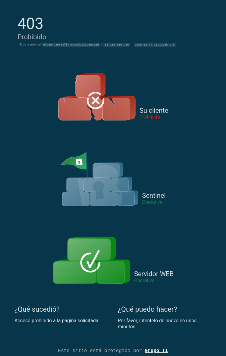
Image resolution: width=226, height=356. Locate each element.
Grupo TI (156, 350)
